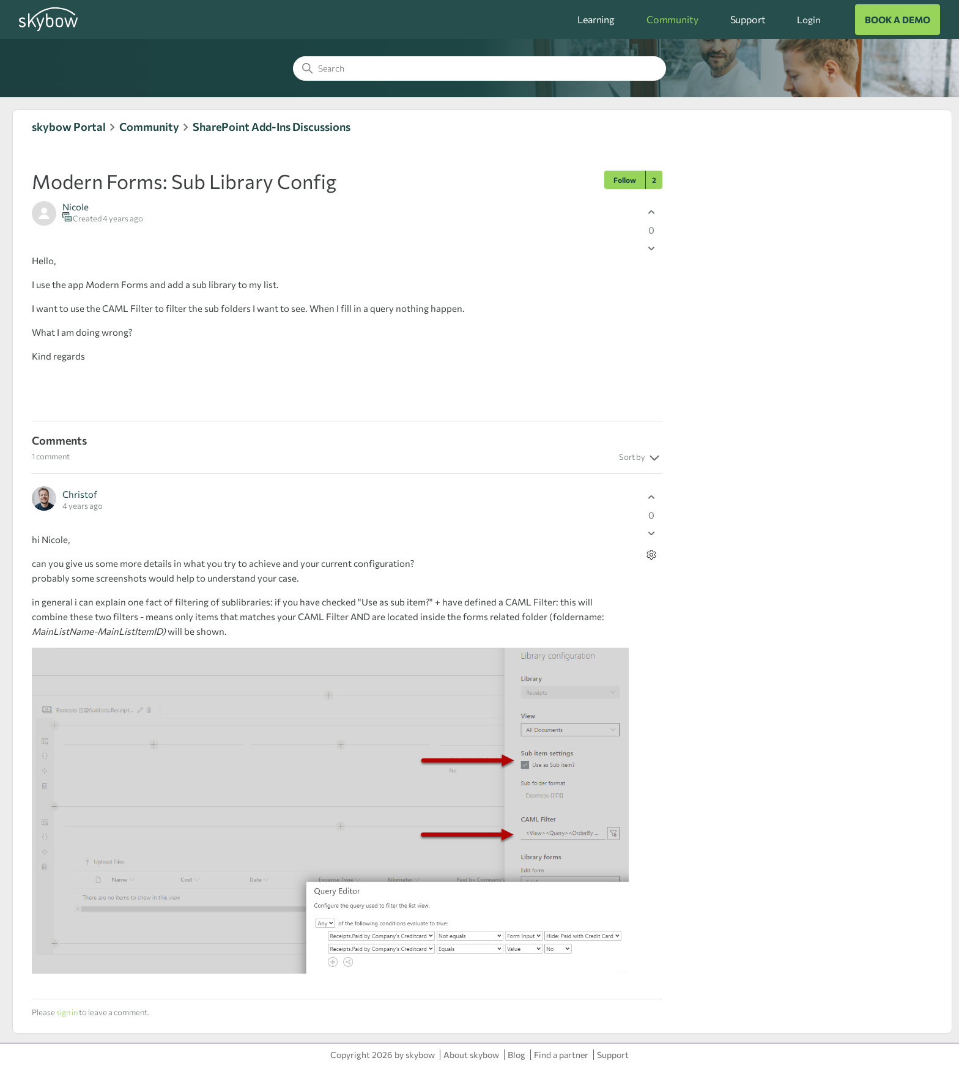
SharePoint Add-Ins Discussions (271, 126)
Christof (79, 494)
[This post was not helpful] (651, 248)
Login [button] (808, 19)
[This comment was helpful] (651, 497)
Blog (516, 1054)
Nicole (75, 206)
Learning (596, 19)
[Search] (479, 68)
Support (748, 19)
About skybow (471, 1054)
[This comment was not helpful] (651, 533)
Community (672, 19)
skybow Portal (69, 126)
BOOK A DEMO (897, 19)
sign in (67, 1012)
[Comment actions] (651, 554)
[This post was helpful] (651, 212)
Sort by (640, 458)
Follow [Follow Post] (624, 180)
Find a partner (561, 1054)
